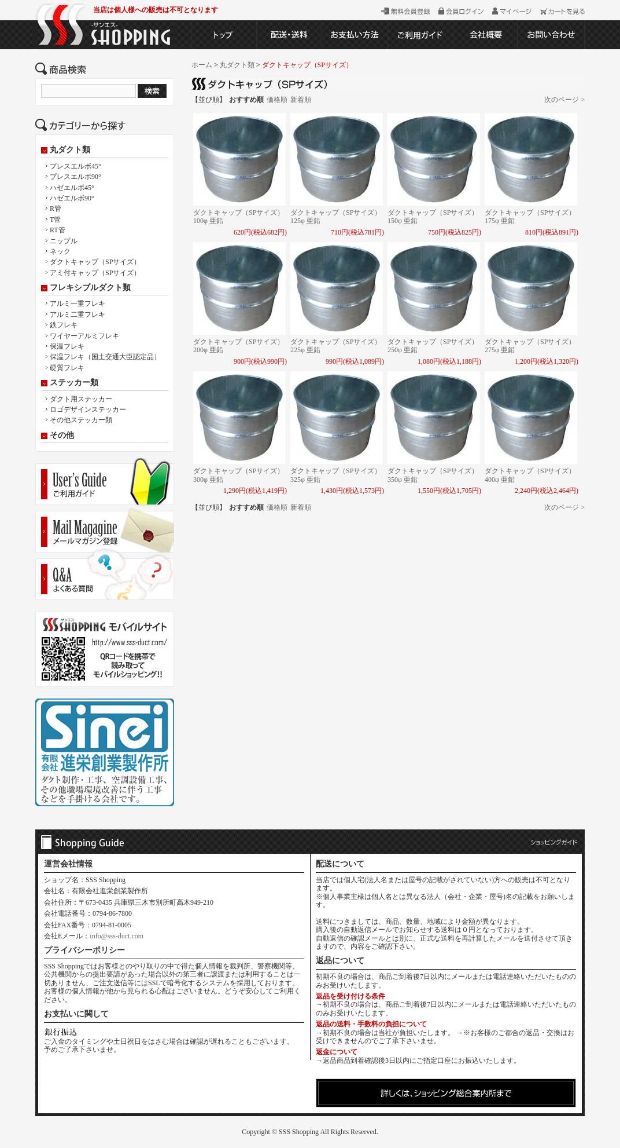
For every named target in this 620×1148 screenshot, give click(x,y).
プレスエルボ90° (75, 177)
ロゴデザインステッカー (88, 409)
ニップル (64, 241)
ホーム (201, 65)
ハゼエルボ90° (72, 198)
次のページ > (564, 100)
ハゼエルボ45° (72, 188)
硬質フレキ (67, 368)
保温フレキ (67, 346)
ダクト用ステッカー (81, 399)
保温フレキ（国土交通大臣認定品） (105, 357)
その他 (62, 436)
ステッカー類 (74, 383)
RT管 (57, 230)
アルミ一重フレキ (77, 303)
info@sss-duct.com (116, 936)
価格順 (277, 100)
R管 (55, 208)
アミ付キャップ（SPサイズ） (95, 273)
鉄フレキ (64, 325)
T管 (55, 219)
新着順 (300, 100)
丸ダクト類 (70, 150)
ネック (60, 251)
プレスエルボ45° (75, 166)
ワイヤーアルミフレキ (84, 336)
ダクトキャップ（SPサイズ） (95, 262)
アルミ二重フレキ (77, 314)
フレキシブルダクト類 (90, 288)
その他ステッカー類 (81, 420)
